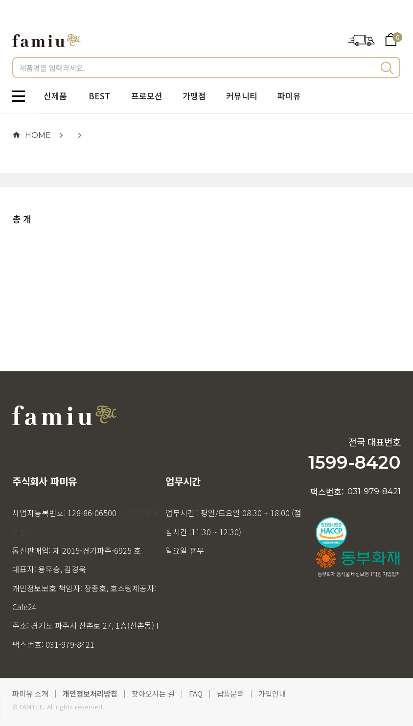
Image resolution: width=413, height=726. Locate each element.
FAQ (196, 693)
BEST (99, 96)
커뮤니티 (241, 96)
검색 (387, 67)
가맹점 (194, 96)
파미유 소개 (30, 693)
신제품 (55, 96)
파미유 (289, 96)
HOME (31, 135)
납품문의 (230, 693)
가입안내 (272, 693)
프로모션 (146, 96)
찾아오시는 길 (153, 693)
